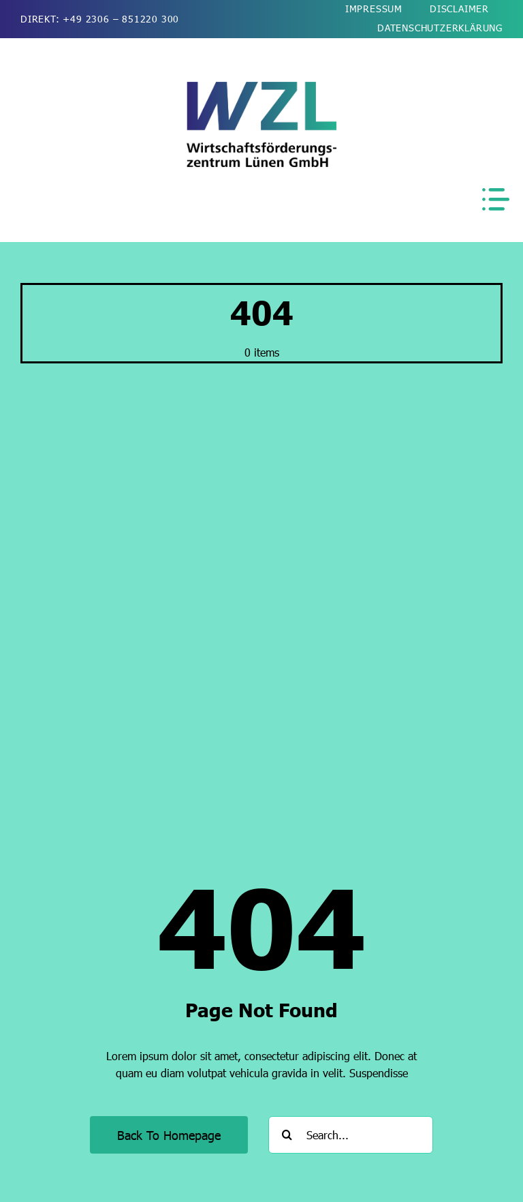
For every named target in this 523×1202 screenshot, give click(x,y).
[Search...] (350, 1135)
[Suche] (287, 1135)
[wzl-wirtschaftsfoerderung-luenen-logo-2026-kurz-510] (261, 87)
